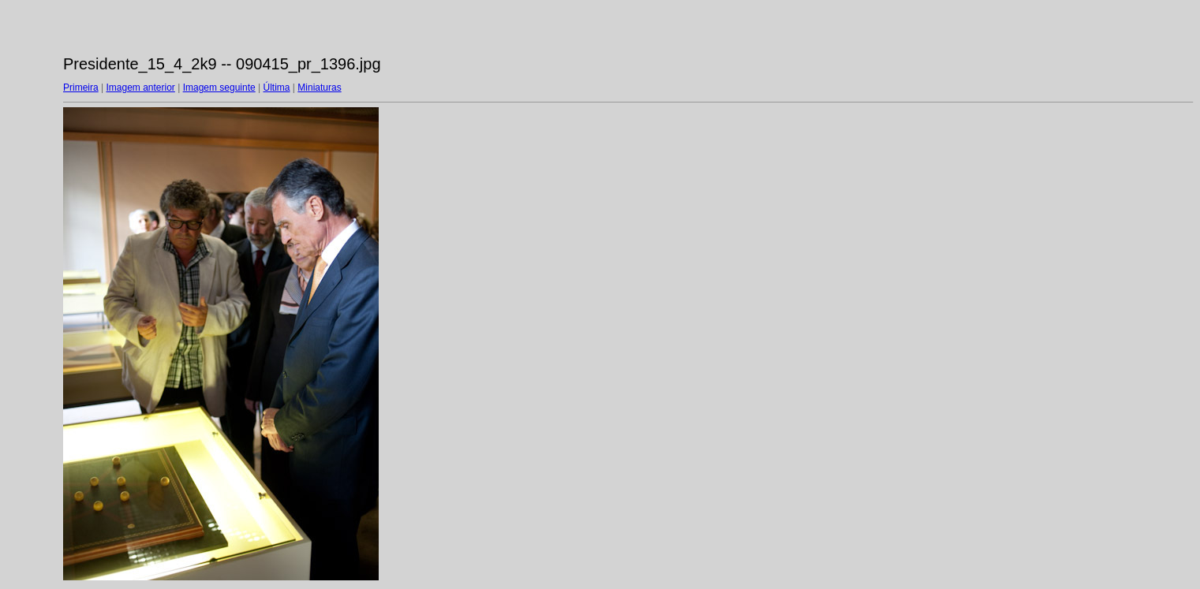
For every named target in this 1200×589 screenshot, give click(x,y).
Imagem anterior (140, 87)
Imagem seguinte (219, 87)
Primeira (81, 87)
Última (277, 87)
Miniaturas (319, 87)
